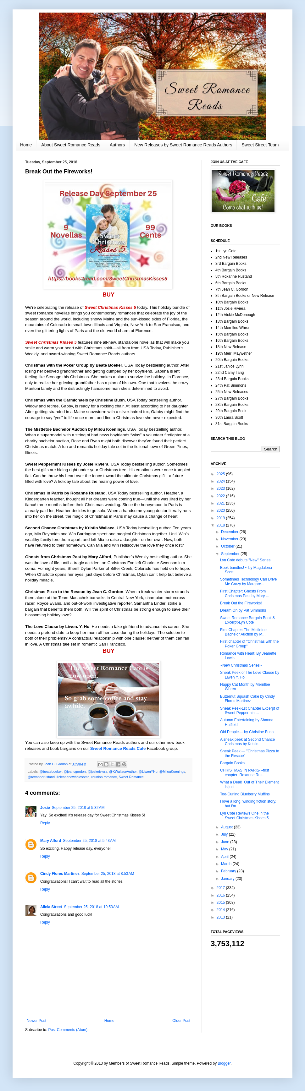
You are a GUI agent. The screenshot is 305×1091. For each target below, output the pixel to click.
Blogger (224, 1063)
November (230, 539)
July (225, 834)
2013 (221, 917)
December (230, 532)
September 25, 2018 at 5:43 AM (89, 840)
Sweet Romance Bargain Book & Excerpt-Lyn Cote (247, 620)
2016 (221, 895)
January (228, 878)
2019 (221, 518)
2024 (221, 481)
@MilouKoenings (172, 771)
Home (26, 144)
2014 (221, 910)
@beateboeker (51, 771)
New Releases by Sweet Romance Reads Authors (183, 144)
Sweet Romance (131, 777)
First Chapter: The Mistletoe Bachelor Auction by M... (243, 632)
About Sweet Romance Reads (70, 144)
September (231, 554)
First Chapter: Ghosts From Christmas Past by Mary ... (244, 593)
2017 (221, 888)
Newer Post (36, 1020)
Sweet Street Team (260, 144)
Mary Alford (50, 840)
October (228, 546)
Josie (45, 807)
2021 (221, 503)
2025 (221, 474)
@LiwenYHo (148, 771)
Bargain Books (232, 763)
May (225, 849)
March (227, 864)
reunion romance (104, 777)
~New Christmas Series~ (241, 665)
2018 (221, 525)
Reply (45, 823)
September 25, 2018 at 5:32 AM (78, 807)
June (225, 842)
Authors (117, 144)
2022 (221, 496)
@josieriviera (98, 771)
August (227, 827)
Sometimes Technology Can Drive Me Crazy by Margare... (248, 581)
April (225, 856)
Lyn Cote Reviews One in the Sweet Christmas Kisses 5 (244, 815)
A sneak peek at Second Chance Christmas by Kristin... (247, 741)
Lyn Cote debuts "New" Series (245, 560)
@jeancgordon (75, 771)
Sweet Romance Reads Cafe (118, 748)
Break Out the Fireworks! (241, 603)
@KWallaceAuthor (122, 771)
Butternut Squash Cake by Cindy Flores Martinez (247, 698)
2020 (221, 510)
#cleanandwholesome (73, 777)
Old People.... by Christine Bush (247, 732)
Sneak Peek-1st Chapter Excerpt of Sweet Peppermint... (249, 710)
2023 (221, 488)
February (229, 871)
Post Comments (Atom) (67, 1030)
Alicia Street (51, 907)
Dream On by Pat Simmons (243, 610)
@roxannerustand (41, 777)
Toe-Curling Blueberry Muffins (245, 794)
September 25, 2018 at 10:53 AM (91, 907)
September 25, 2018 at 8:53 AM (107, 873)
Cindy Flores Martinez (60, 873)
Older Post (181, 1020)
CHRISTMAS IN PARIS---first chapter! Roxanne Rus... (244, 772)
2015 (221, 902)
